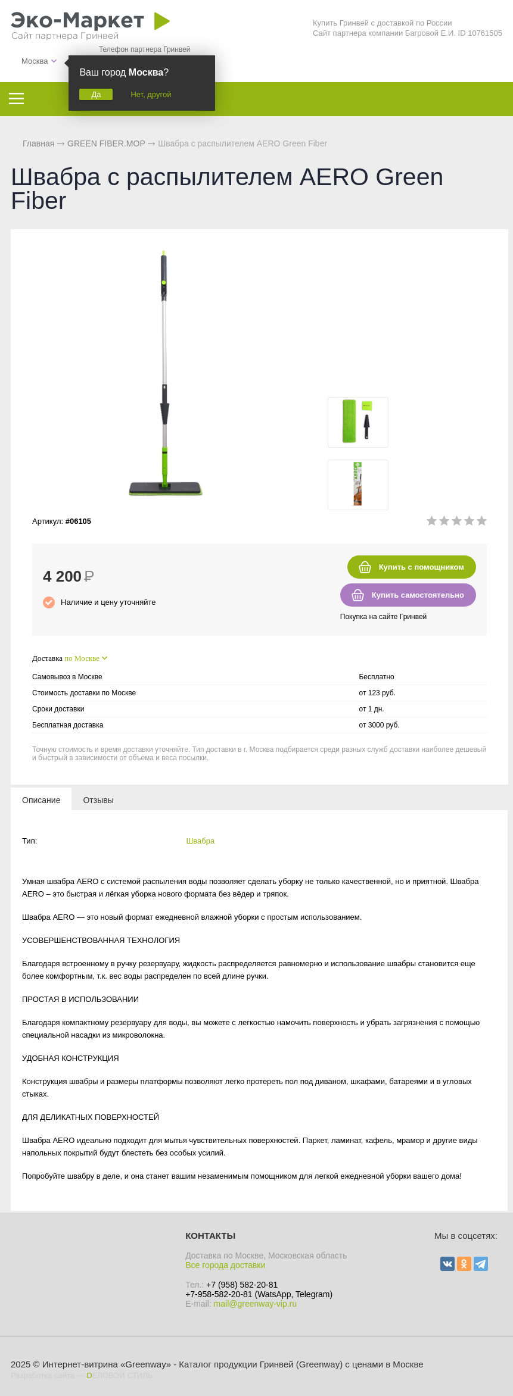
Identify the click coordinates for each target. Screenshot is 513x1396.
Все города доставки (225, 1265)
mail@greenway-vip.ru (255, 1303)
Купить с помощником (421, 567)
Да (96, 94)
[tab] (41, 799)
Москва (34, 61)
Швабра (200, 840)
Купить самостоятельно (418, 595)
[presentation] (41, 799)
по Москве (82, 658)
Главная (38, 143)
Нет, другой (150, 94)
